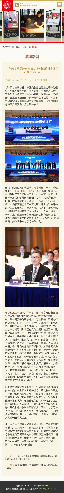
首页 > (19, 47)
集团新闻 (33, 47)
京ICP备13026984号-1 (48, 489)
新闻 (24, 47)
